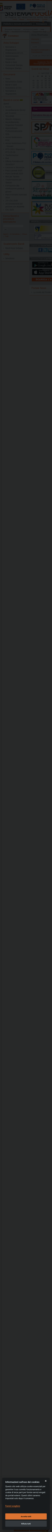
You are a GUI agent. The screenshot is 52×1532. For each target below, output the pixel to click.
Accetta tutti (26, 1516)
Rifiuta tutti (26, 1524)
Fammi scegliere (12, 1506)
